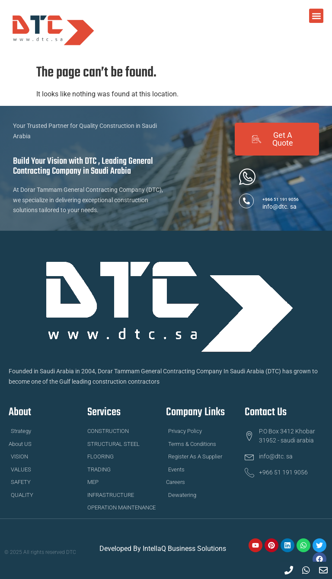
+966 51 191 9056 (280, 199)
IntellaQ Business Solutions (184, 548)
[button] (316, 16)
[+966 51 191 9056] (246, 201)
